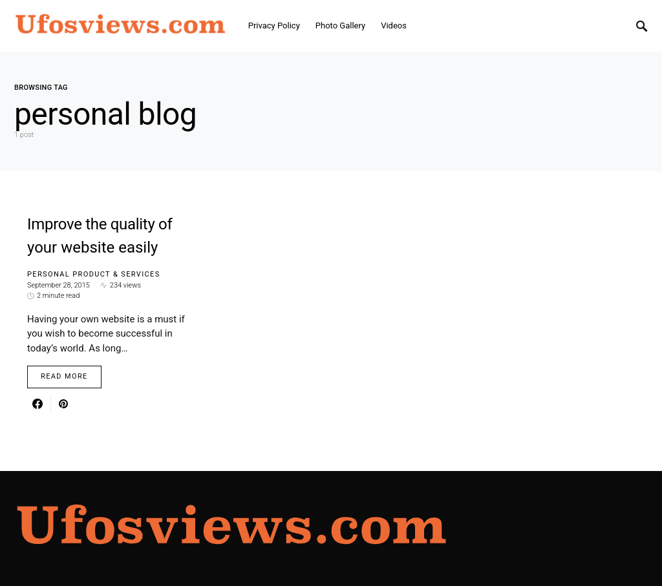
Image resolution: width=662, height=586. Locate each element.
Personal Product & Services (93, 274)
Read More (64, 376)
